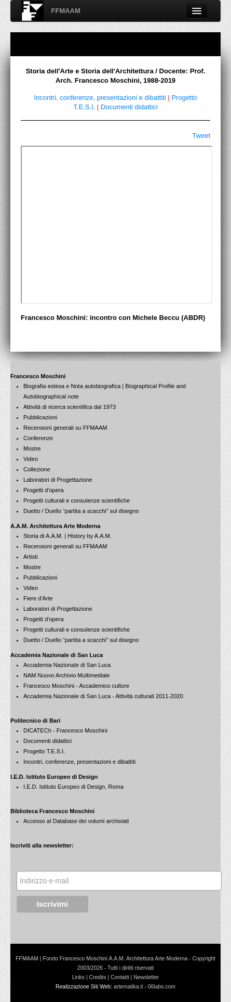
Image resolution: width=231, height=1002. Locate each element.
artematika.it (128, 987)
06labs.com (161, 987)
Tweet (201, 135)
